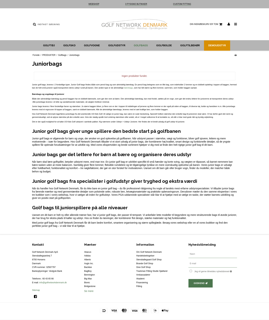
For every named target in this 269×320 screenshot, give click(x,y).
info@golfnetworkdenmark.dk (53, 282)
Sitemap (36, 290)
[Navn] (212, 253)
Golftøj (49, 45)
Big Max (88, 278)
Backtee (88, 267)
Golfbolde (164, 45)
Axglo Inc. (89, 263)
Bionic (87, 282)
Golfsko (69, 45)
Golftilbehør (190, 45)
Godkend (199, 283)
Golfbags (141, 45)
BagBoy (88, 271)
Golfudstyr (116, 45)
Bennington (89, 275)
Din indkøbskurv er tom (206, 24)
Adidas (87, 255)
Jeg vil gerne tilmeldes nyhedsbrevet (215, 271)
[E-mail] (212, 263)
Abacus (87, 252)
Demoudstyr (217, 45)
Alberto (87, 259)
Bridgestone (90, 286)
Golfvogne (92, 45)
